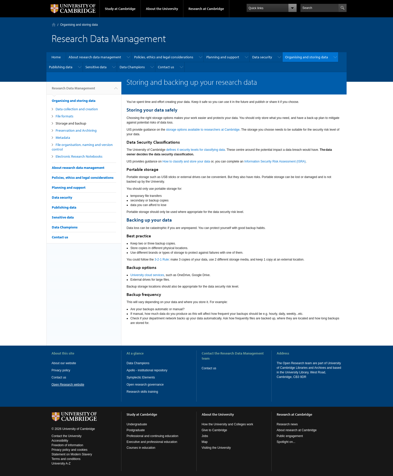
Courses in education (140, 448)
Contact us (166, 67)
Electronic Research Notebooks (79, 156)
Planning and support (222, 57)
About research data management (95, 57)
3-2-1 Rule (162, 259)
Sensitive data (96, 67)
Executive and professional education (151, 442)
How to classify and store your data (186, 161)
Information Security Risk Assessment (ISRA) (275, 161)
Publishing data (60, 67)
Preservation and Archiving (76, 130)
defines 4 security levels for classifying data (195, 150)
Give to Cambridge (214, 430)
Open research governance (144, 384)
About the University (162, 8)
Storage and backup (71, 123)
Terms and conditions (66, 459)
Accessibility (60, 440)
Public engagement (290, 436)
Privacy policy (61, 370)
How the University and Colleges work (227, 424)
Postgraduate (135, 430)
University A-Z (61, 463)
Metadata (63, 137)
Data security (262, 57)
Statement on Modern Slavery (72, 454)
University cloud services (147, 275)
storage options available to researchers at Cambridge (202, 129)
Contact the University (66, 436)
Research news (287, 424)
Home (54, 24)
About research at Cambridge (297, 430)
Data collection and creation (77, 109)
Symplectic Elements (140, 377)
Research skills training (142, 391)
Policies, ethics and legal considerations (163, 57)
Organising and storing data (79, 24)
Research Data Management (73, 90)
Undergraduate (136, 424)
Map (205, 442)
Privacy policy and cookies (69, 450)
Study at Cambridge (120, 8)
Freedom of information (67, 445)
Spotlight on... (286, 442)
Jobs (205, 436)
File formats (64, 116)
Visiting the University (216, 448)
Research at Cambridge (206, 8)
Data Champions (132, 67)
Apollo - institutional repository (146, 370)
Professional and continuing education (152, 436)
